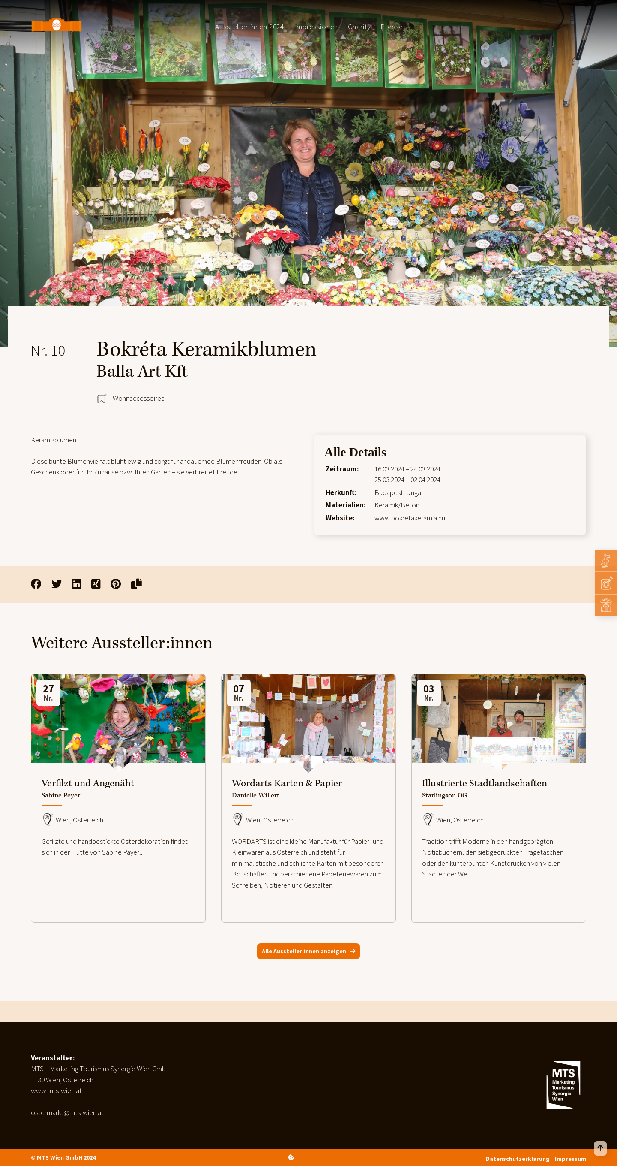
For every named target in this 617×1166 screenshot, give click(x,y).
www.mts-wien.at (56, 1090)
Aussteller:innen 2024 (249, 26)
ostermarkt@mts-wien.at (67, 1112)
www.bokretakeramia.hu (409, 518)
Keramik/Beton (396, 505)
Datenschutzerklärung (518, 1159)
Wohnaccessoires (138, 398)
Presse (391, 26)
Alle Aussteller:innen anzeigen (304, 951)
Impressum (570, 1159)
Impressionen (316, 26)
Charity (359, 26)
